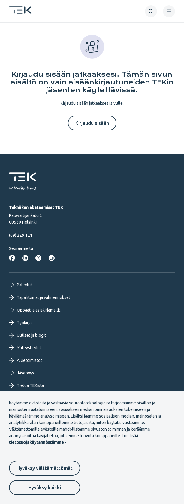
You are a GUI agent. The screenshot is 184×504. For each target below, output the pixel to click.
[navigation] (169, 11)
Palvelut (20, 285)
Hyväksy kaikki (44, 487)
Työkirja (20, 322)
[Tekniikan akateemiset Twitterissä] (38, 258)
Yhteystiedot (25, 347)
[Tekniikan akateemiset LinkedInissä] (25, 258)
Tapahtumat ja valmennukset (39, 297)
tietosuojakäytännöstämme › (37, 442)
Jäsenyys (21, 373)
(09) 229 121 (20, 235)
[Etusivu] (20, 12)
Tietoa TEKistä (26, 385)
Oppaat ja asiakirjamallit (34, 310)
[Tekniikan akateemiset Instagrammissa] (52, 258)
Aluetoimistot (25, 360)
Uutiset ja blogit (27, 335)
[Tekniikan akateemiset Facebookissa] (12, 258)
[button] (151, 11)
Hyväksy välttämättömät (45, 468)
